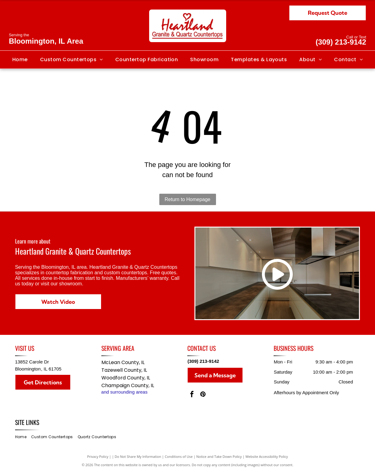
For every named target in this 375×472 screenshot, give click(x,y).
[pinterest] (202, 395)
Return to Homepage (187, 199)
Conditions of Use (179, 456)
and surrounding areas (124, 392)
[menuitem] (20, 59)
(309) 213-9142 (341, 42)
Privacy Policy (97, 456)
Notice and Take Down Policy (219, 456)
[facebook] (192, 395)
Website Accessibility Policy (266, 456)
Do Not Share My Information (138, 456)
